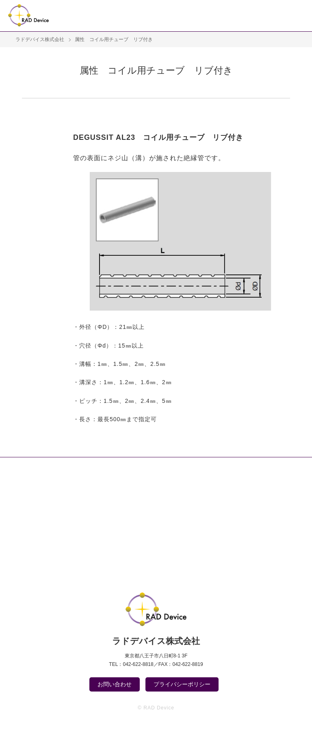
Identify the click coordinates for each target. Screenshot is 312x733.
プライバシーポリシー (182, 684)
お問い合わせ (115, 684)
